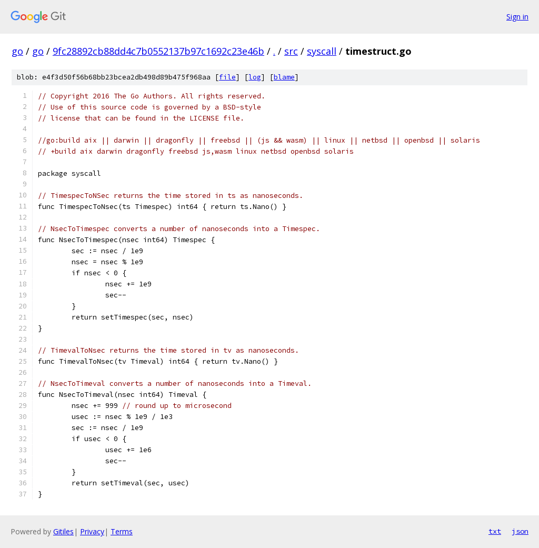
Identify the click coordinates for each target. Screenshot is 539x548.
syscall (321, 51)
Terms (122, 531)
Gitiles (63, 531)
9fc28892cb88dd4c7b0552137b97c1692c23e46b (158, 51)
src (291, 51)
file (227, 77)
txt (494, 531)
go (17, 51)
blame (284, 77)
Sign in (517, 17)
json (520, 531)
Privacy (92, 531)
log (254, 77)
